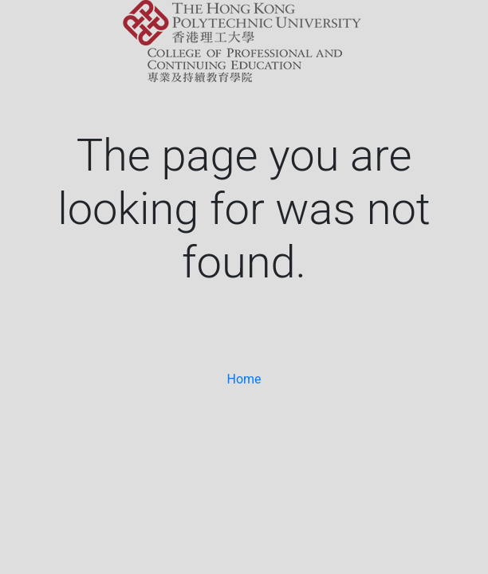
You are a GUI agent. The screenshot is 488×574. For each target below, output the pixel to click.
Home (243, 379)
